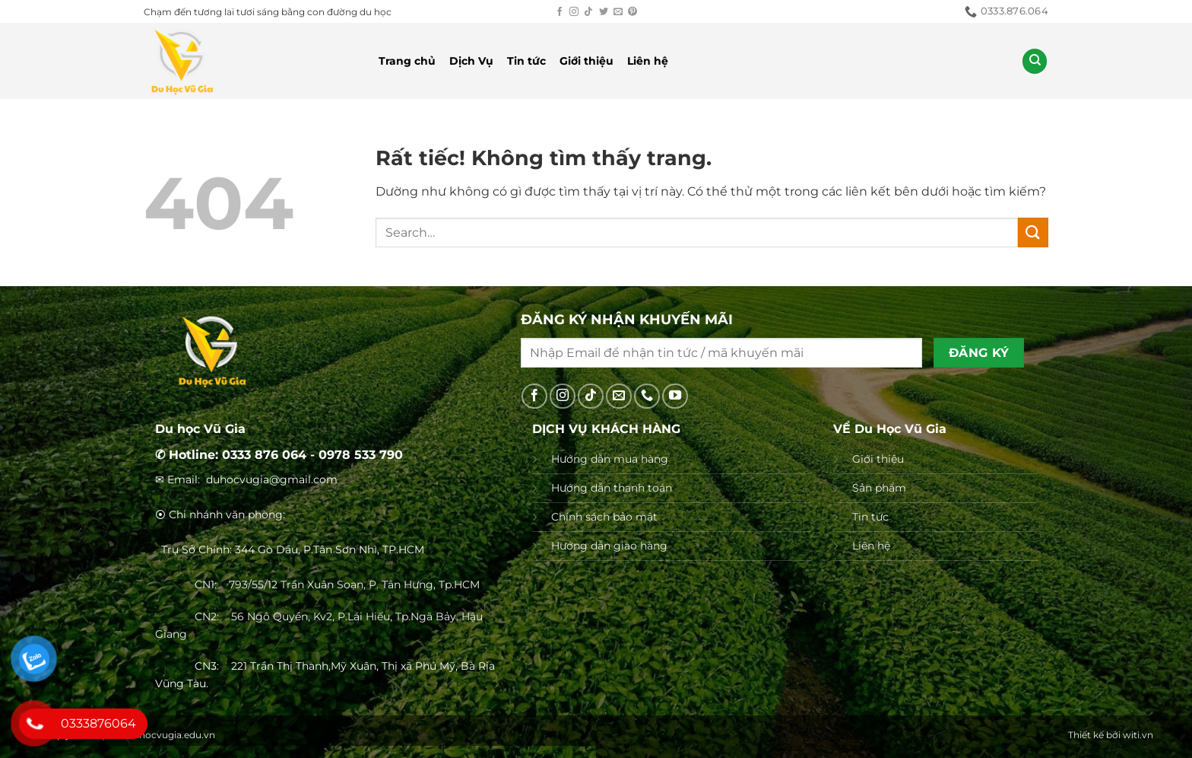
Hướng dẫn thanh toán (611, 488)
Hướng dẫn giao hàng (609, 546)
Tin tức (526, 61)
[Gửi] (1033, 232)
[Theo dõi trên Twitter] (603, 12)
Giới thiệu (586, 61)
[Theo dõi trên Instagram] (574, 12)
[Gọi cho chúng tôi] (647, 396)
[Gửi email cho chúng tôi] (618, 12)
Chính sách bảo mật (604, 517)
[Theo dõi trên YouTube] (675, 396)
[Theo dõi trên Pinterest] (632, 12)
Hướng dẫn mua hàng (609, 459)
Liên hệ (647, 61)
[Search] (1034, 61)
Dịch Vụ (471, 61)
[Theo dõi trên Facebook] (559, 12)
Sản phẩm (879, 488)
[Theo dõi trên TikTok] (588, 12)
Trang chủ (407, 61)
